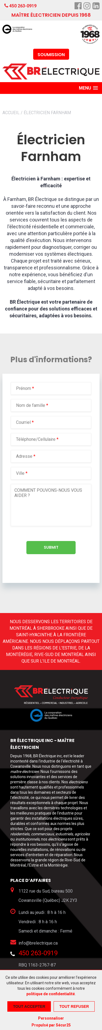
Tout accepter (29, 1006)
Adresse (24, 456)
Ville (20, 473)
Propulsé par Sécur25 (51, 1025)
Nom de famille (31, 405)
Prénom (24, 388)
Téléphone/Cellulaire (35, 439)
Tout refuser (74, 1006)
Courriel (24, 422)
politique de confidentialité (50, 994)
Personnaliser (51, 1018)
